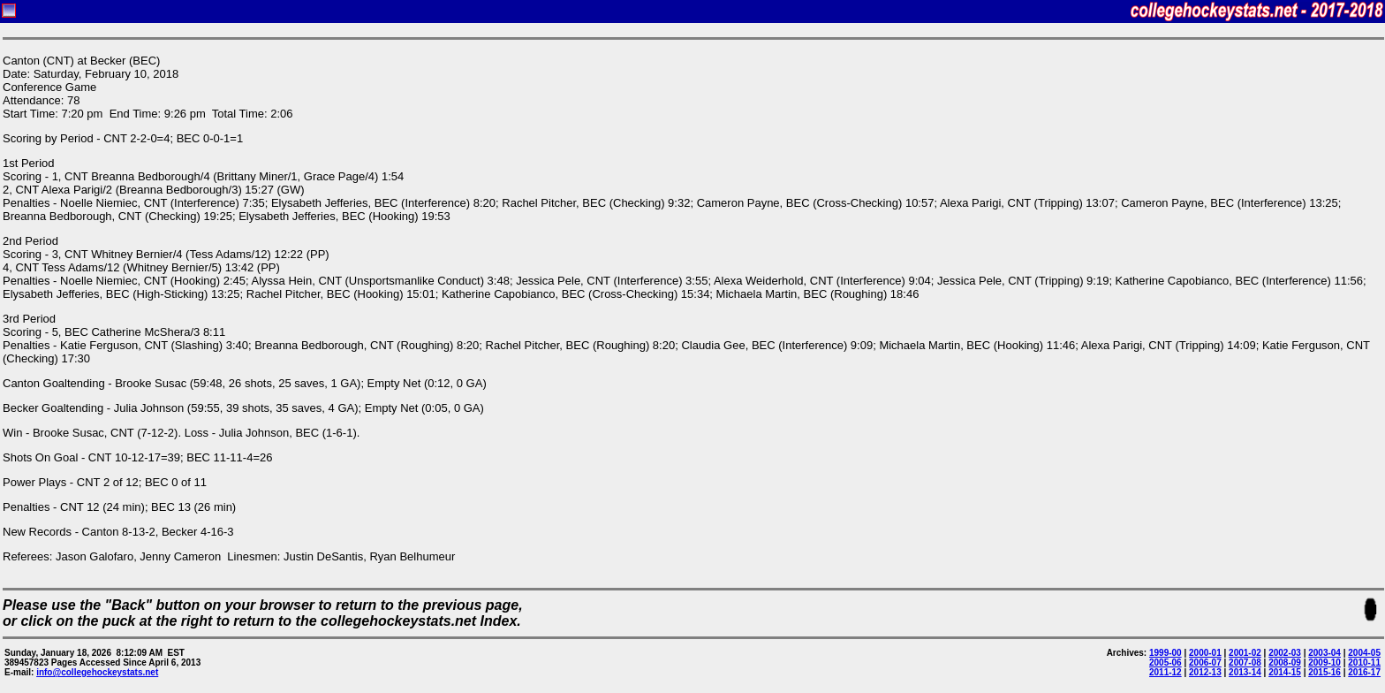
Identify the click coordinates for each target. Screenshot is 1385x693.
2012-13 (1205, 672)
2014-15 (1284, 672)
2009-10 (1324, 662)
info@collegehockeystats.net (97, 672)
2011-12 (1165, 672)
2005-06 (1165, 662)
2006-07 (1205, 662)
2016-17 (1364, 672)
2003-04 (1324, 653)
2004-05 (1364, 653)
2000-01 (1205, 653)
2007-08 (1245, 662)
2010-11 (1364, 662)
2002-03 (1284, 653)
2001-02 (1245, 653)
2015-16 (1324, 672)
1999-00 (1165, 653)
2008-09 (1284, 662)
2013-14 (1245, 672)
